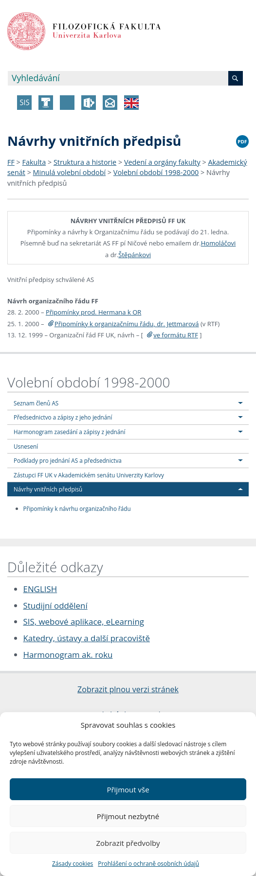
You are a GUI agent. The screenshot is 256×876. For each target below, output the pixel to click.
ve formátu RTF (175, 335)
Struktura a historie (85, 162)
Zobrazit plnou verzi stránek (128, 689)
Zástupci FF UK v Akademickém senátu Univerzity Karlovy (89, 475)
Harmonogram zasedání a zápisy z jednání (69, 432)
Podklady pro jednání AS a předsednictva (68, 460)
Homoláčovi (218, 243)
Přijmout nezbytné (128, 816)
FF (11, 162)
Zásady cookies (72, 863)
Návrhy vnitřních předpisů (48, 489)
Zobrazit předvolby (128, 843)
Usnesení (26, 446)
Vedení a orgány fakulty (162, 162)
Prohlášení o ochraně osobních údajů (148, 863)
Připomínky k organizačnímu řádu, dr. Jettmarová (127, 323)
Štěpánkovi (134, 254)
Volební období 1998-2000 (156, 172)
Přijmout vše (128, 789)
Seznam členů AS (36, 403)
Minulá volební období (69, 172)
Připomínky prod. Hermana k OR (93, 312)
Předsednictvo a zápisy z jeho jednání (63, 417)
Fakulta (34, 162)
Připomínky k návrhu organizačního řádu (77, 508)
